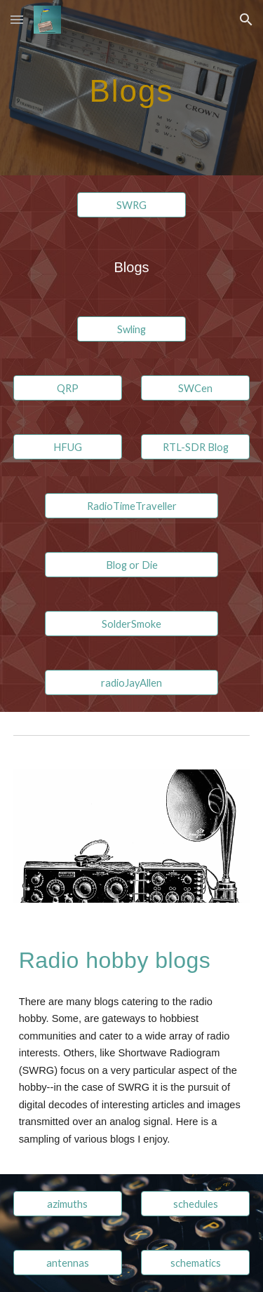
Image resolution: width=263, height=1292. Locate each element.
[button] (17, 19)
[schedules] (195, 1203)
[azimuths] (67, 1203)
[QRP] (67, 388)
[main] (131, 87)
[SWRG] (131, 205)
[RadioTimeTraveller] (131, 506)
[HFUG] (67, 447)
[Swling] (131, 329)
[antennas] (67, 1262)
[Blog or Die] (131, 565)
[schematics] (195, 1262)
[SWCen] (195, 388)
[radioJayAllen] (131, 682)
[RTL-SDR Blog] (195, 447)
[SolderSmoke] (131, 623)
